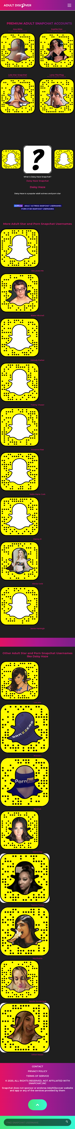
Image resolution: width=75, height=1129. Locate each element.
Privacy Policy (37, 1071)
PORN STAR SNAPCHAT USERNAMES (37, 209)
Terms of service (37, 1076)
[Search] (37, 1122)
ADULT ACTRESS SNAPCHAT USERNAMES (42, 206)
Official (18, 206)
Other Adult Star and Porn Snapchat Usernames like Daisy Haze (37, 655)
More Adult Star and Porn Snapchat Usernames (37, 223)
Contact (37, 1066)
